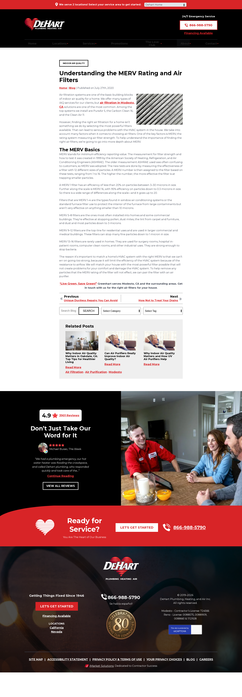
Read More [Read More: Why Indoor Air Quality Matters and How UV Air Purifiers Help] (152, 384)
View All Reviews (60, 516)
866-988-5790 (200, 22)
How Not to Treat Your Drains (156, 311)
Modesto (117, 395)
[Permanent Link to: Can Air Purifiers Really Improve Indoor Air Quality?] (120, 356)
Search (88, 325)
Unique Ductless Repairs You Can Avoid (88, 313)
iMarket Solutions (100, 690)
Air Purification (97, 395)
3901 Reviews (69, 438)
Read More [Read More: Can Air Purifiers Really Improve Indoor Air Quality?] (112, 381)
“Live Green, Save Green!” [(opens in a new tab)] (83, 293)
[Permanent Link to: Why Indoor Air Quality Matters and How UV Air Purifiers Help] (160, 356)
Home (63, 87)
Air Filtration (74, 395)
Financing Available (198, 30)
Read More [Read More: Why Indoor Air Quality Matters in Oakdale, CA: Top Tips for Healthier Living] (73, 388)
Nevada (56, 657)
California (57, 653)
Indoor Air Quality (74, 60)
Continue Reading (60, 506)
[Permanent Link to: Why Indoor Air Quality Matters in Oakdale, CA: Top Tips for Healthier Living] (81, 356)
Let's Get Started (136, 557)
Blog (72, 87)
